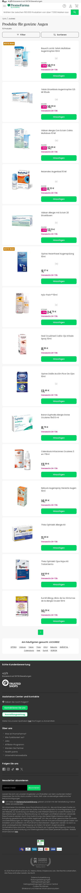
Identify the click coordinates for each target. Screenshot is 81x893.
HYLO (45, 647)
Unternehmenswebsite (16, 755)
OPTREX (14, 647)
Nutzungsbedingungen (40, 879)
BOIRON (54, 650)
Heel (38, 650)
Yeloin (31, 647)
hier (29, 721)
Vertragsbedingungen (40, 882)
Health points (11, 751)
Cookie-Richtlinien (40, 886)
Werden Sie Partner (14, 748)
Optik (4, 19)
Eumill (45, 650)
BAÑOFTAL (64, 647)
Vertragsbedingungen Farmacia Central (40, 884)
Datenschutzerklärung (27, 802)
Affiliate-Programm (14, 744)
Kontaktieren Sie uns (14, 707)
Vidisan (22, 647)
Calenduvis (29, 650)
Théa (38, 647)
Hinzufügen (59, 75)
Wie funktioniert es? (14, 737)
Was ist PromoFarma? (15, 733)
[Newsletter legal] (4, 803)
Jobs (7, 741)
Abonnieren (33, 787)
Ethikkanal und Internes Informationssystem (40, 888)
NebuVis (53, 647)
